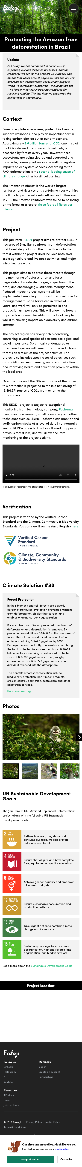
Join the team (11, 1105)
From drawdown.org (19, 691)
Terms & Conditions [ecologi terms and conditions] (15, 1127)
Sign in (42, 1066)
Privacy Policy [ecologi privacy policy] (34, 1122)
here (75, 526)
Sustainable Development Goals (51, 966)
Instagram (10, 1071)
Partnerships (45, 1076)
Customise (66, 1159)
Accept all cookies (30, 1159)
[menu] (73, 8)
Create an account (49, 1071)
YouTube (8, 1081)
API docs (9, 1095)
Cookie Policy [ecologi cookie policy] (52, 1122)
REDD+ (27, 239)
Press (7, 1100)
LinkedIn (9, 1066)
